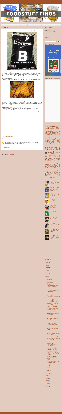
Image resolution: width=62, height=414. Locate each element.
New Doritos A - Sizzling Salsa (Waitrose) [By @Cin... (52, 309)
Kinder (58, 135)
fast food (58, 159)
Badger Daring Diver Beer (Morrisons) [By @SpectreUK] (52, 349)
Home (3, 25)
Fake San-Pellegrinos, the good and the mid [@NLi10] (54, 224)
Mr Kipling (47, 140)
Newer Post (5, 152)
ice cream (54, 164)
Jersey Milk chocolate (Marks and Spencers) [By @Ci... (53, 299)
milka (47, 167)
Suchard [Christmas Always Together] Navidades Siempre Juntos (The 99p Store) (54, 237)
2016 (47, 276)
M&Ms (59, 137)
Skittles (58, 146)
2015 (47, 375)
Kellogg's (46, 135)
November (49, 279)
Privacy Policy (18, 25)
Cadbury (48, 127)
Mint (57, 139)
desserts (50, 158)
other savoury (52, 170)
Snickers (48, 147)
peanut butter (51, 171)
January (48, 373)
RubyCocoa (48, 146)
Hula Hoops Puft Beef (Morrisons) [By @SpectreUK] (53, 321)
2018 (47, 273)
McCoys (48, 139)
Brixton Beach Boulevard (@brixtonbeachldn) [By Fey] (52, 306)
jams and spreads (48, 165)
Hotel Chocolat (54, 133)
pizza (48, 172)
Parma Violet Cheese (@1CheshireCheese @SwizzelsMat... (51, 344)
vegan (55, 175)
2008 (47, 386)
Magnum (48, 138)
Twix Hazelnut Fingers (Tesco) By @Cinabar (54, 212)
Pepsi (46, 142)
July (48, 364)
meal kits (58, 166)
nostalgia (57, 168)
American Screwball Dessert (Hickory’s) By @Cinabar (55, 218)
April (48, 368)
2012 (47, 380)
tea (59, 174)
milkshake (52, 167)
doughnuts (58, 158)
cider (57, 155)
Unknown (6, 140)
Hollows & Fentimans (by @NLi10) (53, 347)
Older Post (39, 152)
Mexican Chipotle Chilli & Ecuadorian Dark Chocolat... (52, 324)
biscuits (58, 151)
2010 (47, 383)
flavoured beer (50, 160)
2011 (47, 381)
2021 (47, 268)
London (55, 137)
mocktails (48, 168)
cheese (58, 153)
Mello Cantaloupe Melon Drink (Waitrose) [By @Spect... (52, 286)
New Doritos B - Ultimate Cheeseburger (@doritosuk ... (52, 326)
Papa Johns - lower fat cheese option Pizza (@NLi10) (52, 311)
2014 (47, 377)
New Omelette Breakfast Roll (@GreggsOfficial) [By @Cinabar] (54, 182)
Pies (50, 142)
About (7, 25)
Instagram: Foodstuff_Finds (50, 33)
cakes (46, 153)
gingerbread (49, 161)
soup (55, 173)
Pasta (53, 141)
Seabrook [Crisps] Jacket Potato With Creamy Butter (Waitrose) (54, 230)
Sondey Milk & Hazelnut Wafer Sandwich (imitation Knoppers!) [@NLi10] (54, 206)
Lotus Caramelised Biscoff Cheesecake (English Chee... (52, 342)
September (49, 282)
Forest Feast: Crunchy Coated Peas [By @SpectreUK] (53, 339)
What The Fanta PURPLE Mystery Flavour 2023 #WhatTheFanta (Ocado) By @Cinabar (55, 189)
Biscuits (39, 25)
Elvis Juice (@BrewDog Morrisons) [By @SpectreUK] (53, 314)
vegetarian (47, 177)
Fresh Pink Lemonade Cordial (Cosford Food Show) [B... (52, 331)
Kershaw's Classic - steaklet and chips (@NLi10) (52, 329)
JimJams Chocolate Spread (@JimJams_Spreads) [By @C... (53, 352)
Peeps (58, 141)
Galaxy (52, 131)
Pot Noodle (53, 143)
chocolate (49, 155)
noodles (52, 168)
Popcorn (46, 143)
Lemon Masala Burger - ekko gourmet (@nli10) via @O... (52, 301)
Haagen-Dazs (47, 132)
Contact (11, 25)
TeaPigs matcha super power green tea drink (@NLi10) (53, 336)
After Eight (46, 126)
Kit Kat (46, 137)
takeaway (54, 174)
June (48, 365)
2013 (47, 378)
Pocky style (55, 142)
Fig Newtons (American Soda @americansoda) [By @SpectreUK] (54, 194)
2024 (47, 264)
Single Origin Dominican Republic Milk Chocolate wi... (53, 359)
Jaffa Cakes (48, 134)
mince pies (58, 167)
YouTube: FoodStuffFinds (49, 36)
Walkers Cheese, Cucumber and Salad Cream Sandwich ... (52, 288)
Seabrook (53, 146)
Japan (54, 134)
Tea (54, 25)
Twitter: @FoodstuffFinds (49, 35)
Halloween (53, 132)
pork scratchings (55, 172)
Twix (45, 149)
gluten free (56, 161)
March (48, 370)
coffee (46, 156)
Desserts (58, 25)
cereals (52, 153)
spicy (59, 173)
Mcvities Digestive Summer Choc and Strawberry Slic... (53, 362)
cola (52, 156)
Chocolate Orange (49, 128)
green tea (47, 163)
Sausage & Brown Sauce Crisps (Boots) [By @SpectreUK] (52, 304)
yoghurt (51, 177)
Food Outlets (48, 25)
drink (48, 159)
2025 (47, 262)
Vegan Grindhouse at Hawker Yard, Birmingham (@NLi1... (53, 294)
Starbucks (55, 147)
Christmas (58, 128)
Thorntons (46, 148)
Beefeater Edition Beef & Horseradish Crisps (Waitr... (52, 357)
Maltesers (53, 138)
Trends (57, 148)
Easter (53, 129)
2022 (47, 267)
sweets (48, 174)
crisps (9, 136)
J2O (59, 133)
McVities (53, 139)
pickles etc (58, 171)
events (53, 159)
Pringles (58, 143)
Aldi (51, 126)
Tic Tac (52, 148)
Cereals (34, 25)
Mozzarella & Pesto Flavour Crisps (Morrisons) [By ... (53, 316)
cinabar (6, 136)
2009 (47, 384)
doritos (11, 136)
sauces (46, 173)
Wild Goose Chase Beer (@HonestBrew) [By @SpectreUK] (53, 296)
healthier (53, 163)
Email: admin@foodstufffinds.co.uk (51, 31)
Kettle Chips (52, 135)
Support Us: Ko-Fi (48, 37)
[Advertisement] (11, 123)
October (48, 281)
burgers (56, 152)
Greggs (57, 131)
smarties (51, 173)
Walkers (50, 149)
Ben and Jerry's (57, 126)
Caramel (56, 127)
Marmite (58, 138)
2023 (47, 265)
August (48, 284)
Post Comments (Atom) (11, 154)
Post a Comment (7, 147)
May (48, 367)
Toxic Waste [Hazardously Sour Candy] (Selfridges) (54, 200)
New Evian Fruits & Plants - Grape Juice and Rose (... (53, 291)
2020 (47, 270)
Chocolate (25, 25)
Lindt (51, 137)
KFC (57, 134)
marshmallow (52, 166)
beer (51, 151)
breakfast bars (50, 152)
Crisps (29, 25)
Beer (43, 25)
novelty (46, 170)
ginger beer (58, 160)
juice (55, 165)
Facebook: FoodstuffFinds (49, 32)
